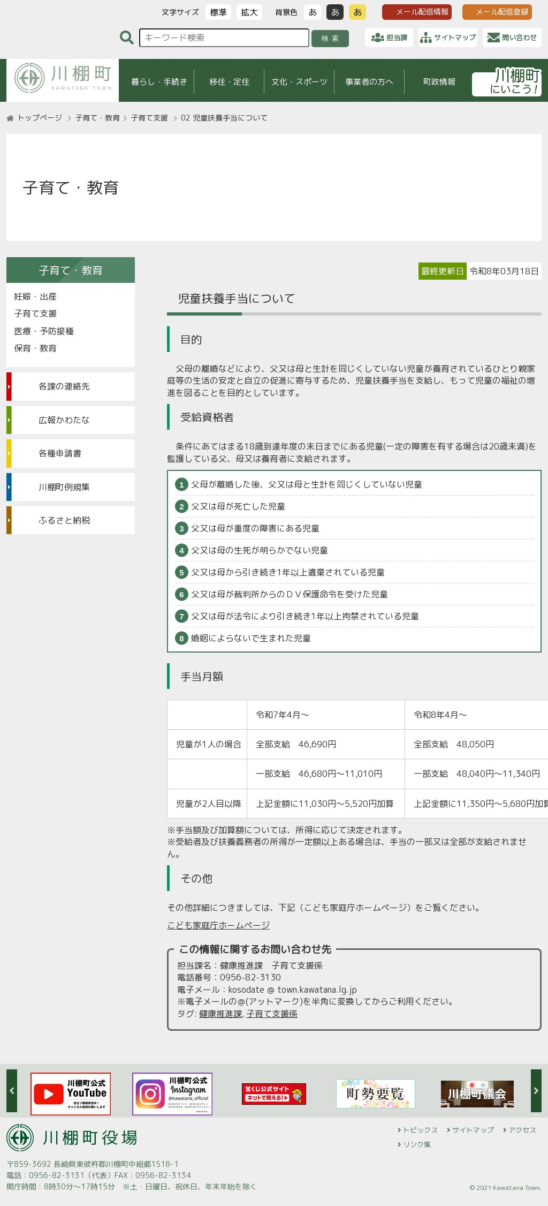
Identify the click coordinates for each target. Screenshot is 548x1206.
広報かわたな (64, 420)
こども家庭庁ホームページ (218, 925)
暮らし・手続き (159, 81)
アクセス (522, 1130)
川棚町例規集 (64, 487)
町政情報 (439, 81)
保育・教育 (35, 348)
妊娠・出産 (35, 296)
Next (536, 1090)
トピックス (420, 1130)
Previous (11, 1090)
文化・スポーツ (299, 81)
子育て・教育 (97, 118)
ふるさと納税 (64, 520)
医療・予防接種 (44, 331)
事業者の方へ (369, 81)
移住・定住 (229, 81)
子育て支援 (149, 118)
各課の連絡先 (64, 386)
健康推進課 (220, 1014)
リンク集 (417, 1144)
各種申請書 (60, 453)
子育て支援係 (272, 1014)
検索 (332, 38)
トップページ (39, 118)
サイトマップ (473, 1130)
